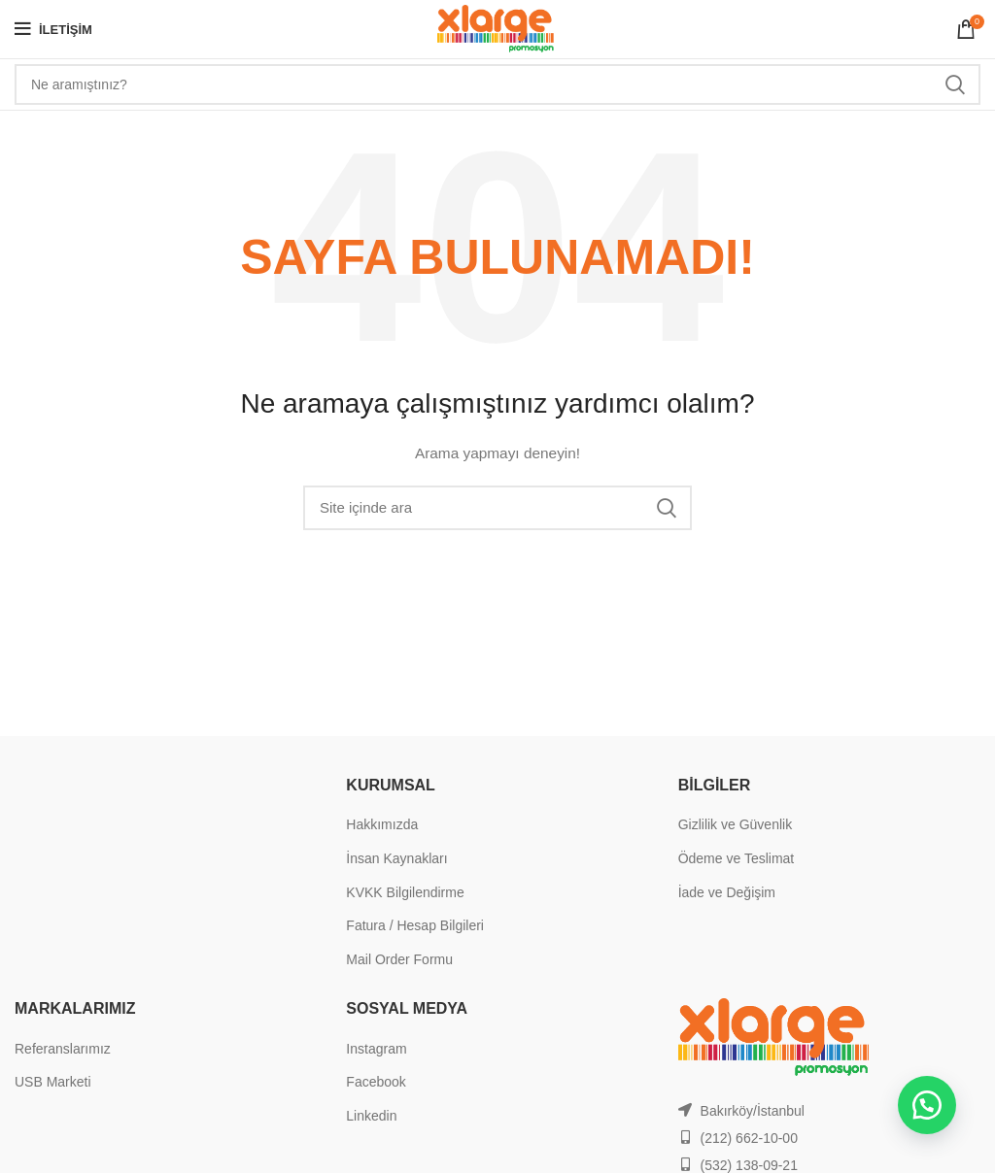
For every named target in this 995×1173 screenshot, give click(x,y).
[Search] (497, 84)
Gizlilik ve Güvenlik (735, 824)
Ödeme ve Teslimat (736, 858)
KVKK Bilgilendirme (404, 892)
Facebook (375, 1081)
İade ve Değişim (726, 892)
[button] (927, 1105)
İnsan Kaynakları (396, 858)
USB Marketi (53, 1081)
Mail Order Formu (399, 959)
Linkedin (371, 1115)
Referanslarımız (63, 1048)
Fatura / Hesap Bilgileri (415, 925)
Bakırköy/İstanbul (753, 1111)
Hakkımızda (382, 824)
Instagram (376, 1048)
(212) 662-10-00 (749, 1138)
